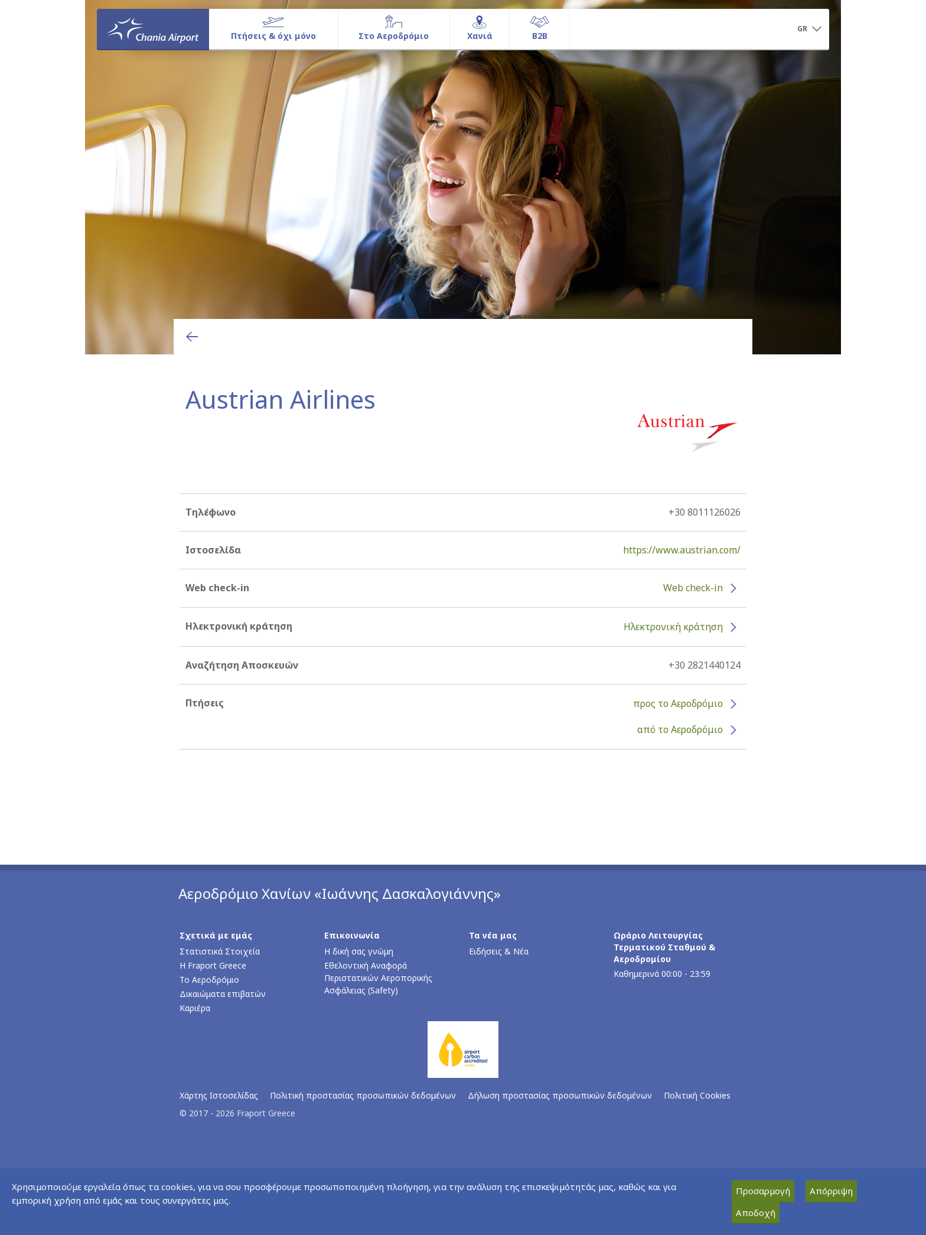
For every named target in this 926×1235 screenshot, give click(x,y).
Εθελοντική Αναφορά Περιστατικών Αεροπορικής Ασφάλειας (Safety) (378, 978)
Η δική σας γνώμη (358, 951)
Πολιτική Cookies (697, 1095)
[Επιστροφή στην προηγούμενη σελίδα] (191, 337)
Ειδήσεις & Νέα (499, 951)
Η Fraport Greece (213, 965)
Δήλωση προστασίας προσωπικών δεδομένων (560, 1095)
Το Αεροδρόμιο (209, 979)
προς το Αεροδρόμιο (678, 703)
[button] (809, 29)
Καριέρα (195, 1008)
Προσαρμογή (763, 1191)
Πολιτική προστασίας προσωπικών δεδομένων (363, 1095)
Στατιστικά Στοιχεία (220, 951)
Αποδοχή (755, 1212)
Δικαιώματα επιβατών (223, 993)
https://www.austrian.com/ (682, 549)
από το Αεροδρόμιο (680, 729)
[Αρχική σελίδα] (153, 29)
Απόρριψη (831, 1191)
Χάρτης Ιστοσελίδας (219, 1095)
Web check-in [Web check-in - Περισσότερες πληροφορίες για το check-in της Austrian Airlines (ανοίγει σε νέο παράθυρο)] (693, 587)
